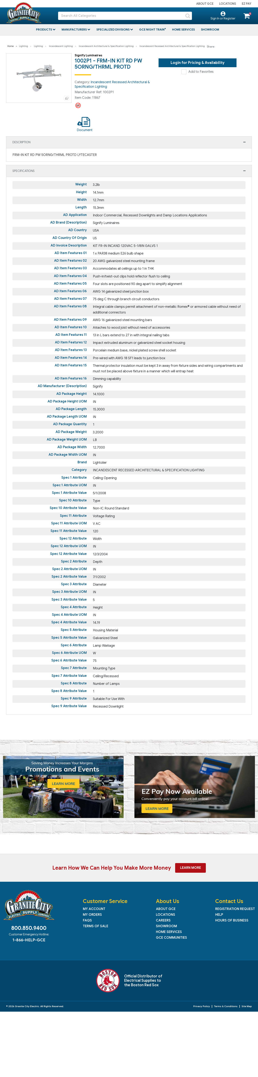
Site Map (247, 1006)
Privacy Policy (201, 1006)
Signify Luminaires (88, 55)
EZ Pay (246, 4)
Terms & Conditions (226, 1006)
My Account (94, 909)
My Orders (92, 915)
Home (10, 46)
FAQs (87, 920)
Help (219, 915)
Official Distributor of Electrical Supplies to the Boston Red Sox (143, 980)
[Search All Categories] (125, 15)
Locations (227, 4)
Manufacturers (74, 29)
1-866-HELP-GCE (28, 939)
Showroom (210, 29)
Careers (163, 920)
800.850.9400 (28, 928)
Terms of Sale (95, 926)
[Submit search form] (188, 15)
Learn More (190, 868)
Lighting (23, 46)
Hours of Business (231, 920)
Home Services (183, 29)
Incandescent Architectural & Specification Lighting (106, 46)
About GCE (204, 4)
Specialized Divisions (113, 29)
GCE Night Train (152, 29)
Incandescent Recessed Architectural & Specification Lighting (172, 46)
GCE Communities (171, 938)
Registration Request (235, 909)
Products (44, 29)
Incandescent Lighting (61, 46)
